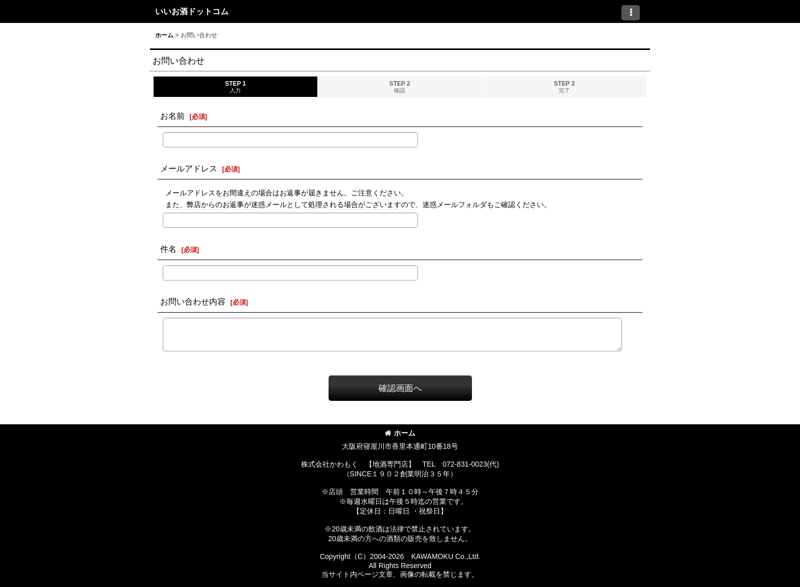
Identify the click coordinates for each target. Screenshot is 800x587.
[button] (630, 12)
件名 (168, 248)
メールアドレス (188, 168)
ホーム (400, 433)
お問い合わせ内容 (193, 301)
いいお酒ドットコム (192, 11)
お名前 (172, 115)
